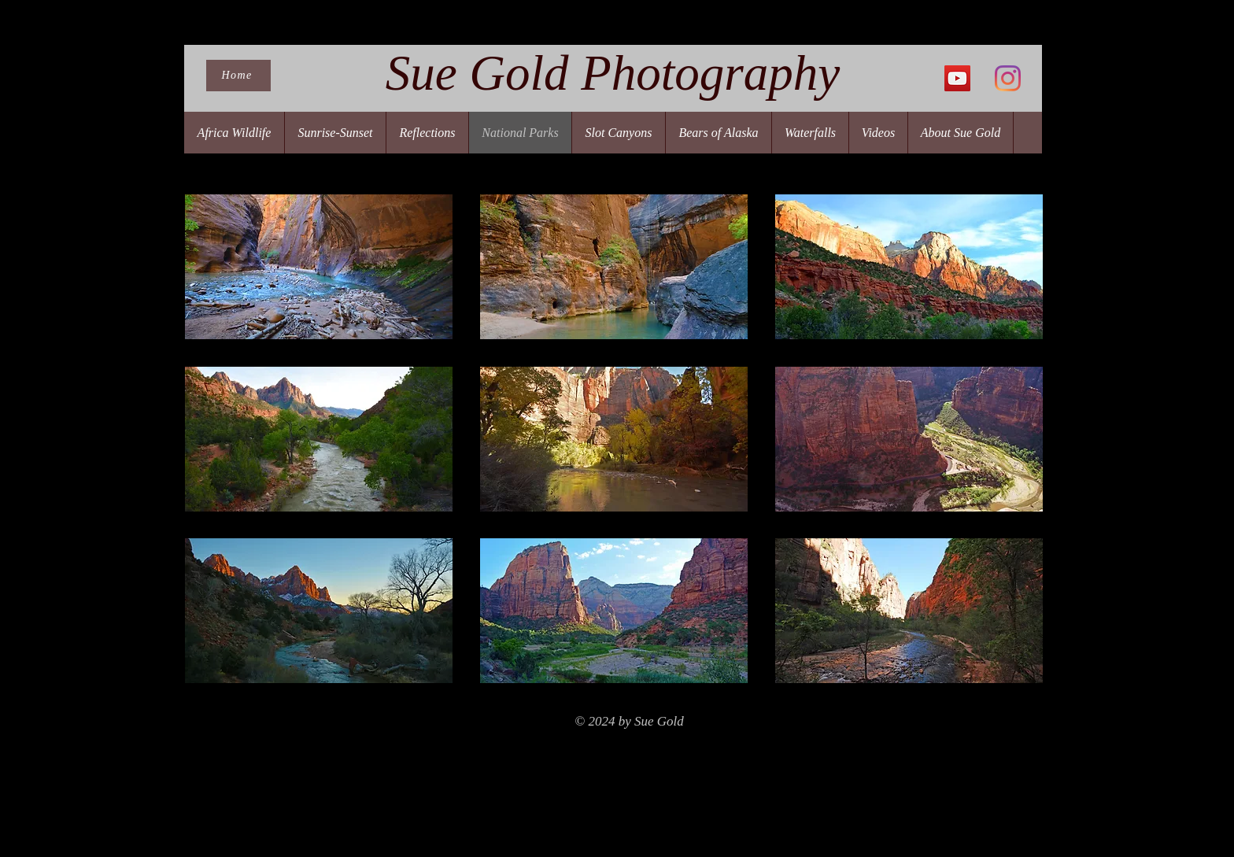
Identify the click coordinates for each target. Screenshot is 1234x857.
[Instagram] (1008, 78)
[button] (319, 266)
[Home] (238, 75)
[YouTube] (957, 78)
